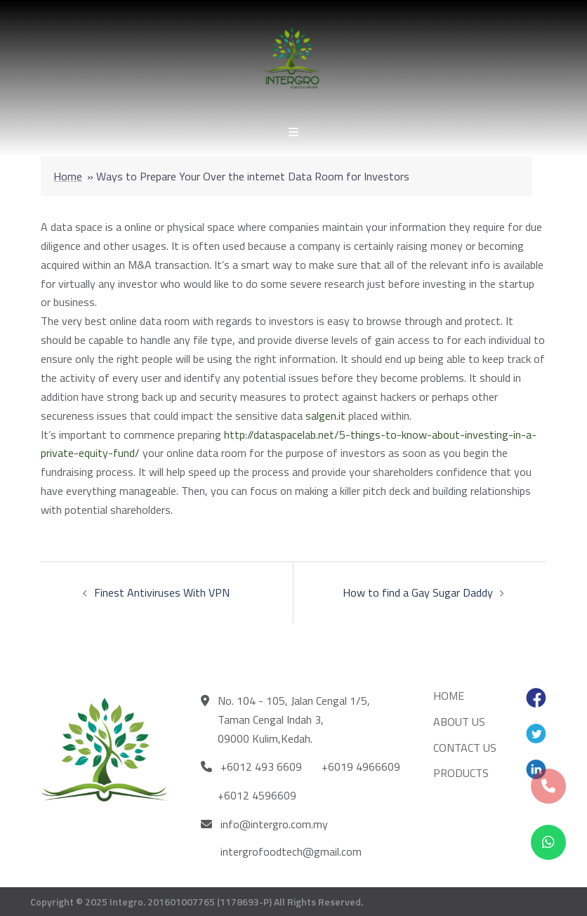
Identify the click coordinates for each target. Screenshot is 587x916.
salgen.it (325, 415)
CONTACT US (464, 747)
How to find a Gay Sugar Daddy (418, 592)
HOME (448, 695)
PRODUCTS (461, 772)
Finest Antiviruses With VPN (162, 592)
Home (67, 176)
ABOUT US (459, 721)
